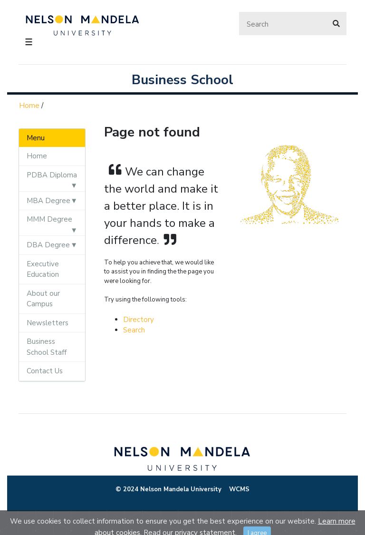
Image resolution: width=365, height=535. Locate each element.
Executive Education (43, 269)
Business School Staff (47, 347)
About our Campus (43, 299)
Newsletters (47, 323)
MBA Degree (48, 200)
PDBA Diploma (52, 175)
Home (29, 105)
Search (134, 330)
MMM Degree (49, 219)
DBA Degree (48, 245)
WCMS (239, 489)
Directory (138, 319)
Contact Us (45, 371)
